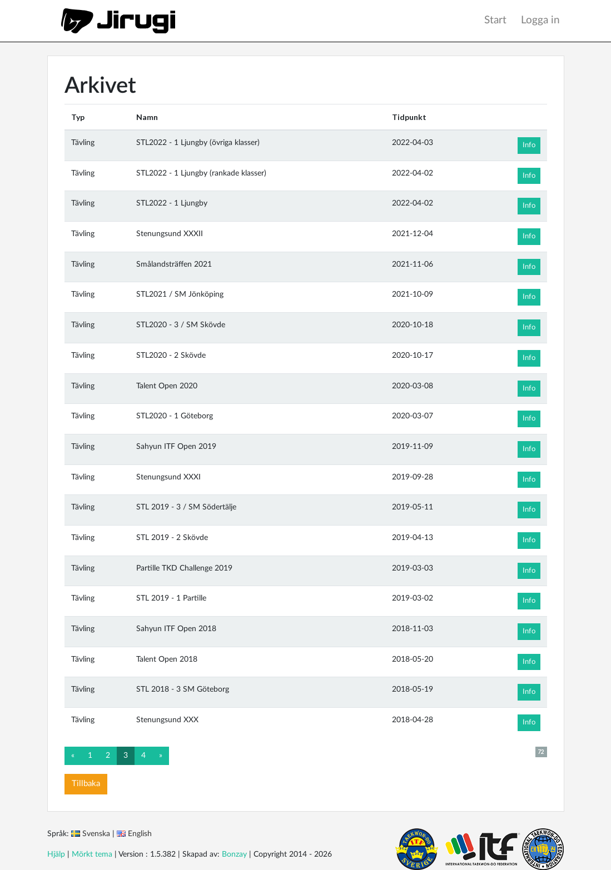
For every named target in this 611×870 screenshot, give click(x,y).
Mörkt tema (92, 854)
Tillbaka (86, 783)
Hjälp (56, 854)
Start (495, 20)
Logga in (540, 20)
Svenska (96, 834)
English (140, 834)
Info (529, 145)
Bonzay (234, 854)
